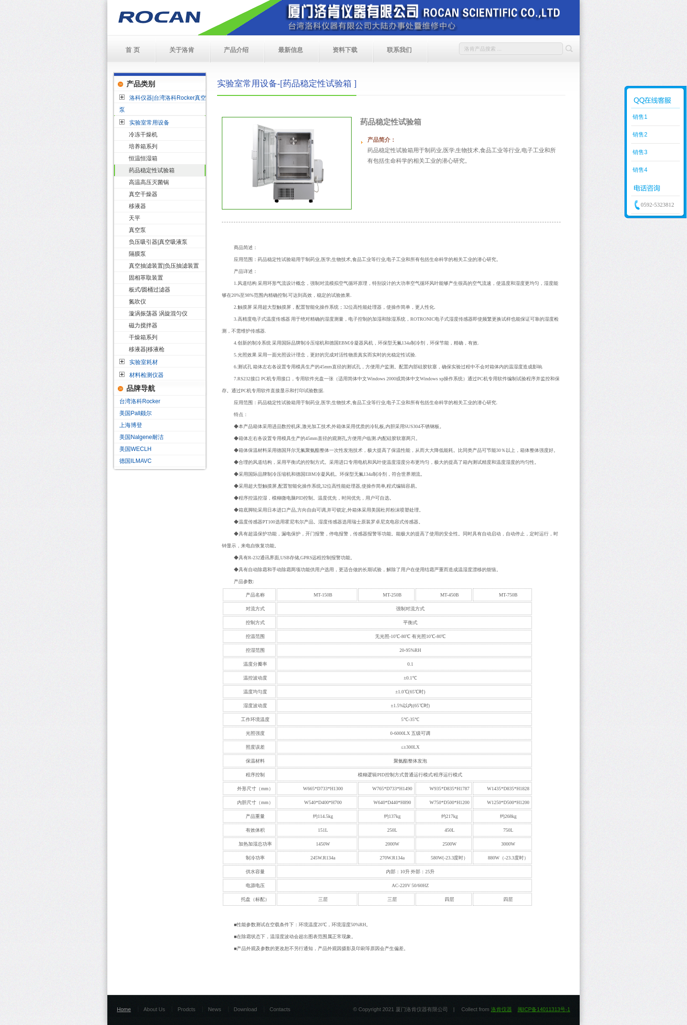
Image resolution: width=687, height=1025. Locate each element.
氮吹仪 (137, 301)
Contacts (280, 1009)
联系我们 (399, 49)
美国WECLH (135, 449)
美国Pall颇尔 (135, 413)
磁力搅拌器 (143, 325)
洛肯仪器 (501, 1009)
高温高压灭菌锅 (149, 182)
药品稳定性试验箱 (152, 170)
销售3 (639, 152)
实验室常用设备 (149, 122)
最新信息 (290, 49)
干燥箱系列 (143, 337)
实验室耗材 (143, 362)
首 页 (132, 49)
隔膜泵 (137, 254)
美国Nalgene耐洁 (141, 437)
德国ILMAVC (135, 461)
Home (124, 1009)
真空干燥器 (143, 194)
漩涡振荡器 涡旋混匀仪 (158, 313)
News (214, 1009)
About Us (154, 1009)
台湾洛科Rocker (139, 401)
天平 (134, 218)
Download (245, 1009)
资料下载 (345, 49)
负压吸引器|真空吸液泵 (158, 242)
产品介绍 (236, 49)
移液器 (137, 206)
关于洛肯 (181, 49)
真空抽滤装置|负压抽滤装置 (164, 265)
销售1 (639, 117)
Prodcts (186, 1009)
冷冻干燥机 (143, 134)
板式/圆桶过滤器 (149, 289)
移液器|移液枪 (147, 349)
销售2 (639, 134)
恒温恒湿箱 (143, 158)
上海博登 (130, 425)
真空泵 (137, 230)
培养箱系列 (143, 146)
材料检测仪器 (146, 375)
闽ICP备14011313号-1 (544, 1009)
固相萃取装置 (146, 277)
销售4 (639, 170)
